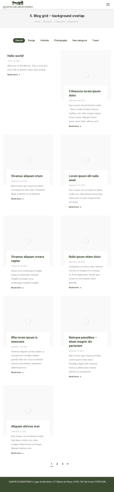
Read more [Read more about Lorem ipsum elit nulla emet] (75, 207)
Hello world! (15, 56)
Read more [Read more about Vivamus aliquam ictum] (17, 199)
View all (19, 40)
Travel (95, 40)
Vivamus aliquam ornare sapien (27, 259)
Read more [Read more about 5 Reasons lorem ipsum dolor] (75, 126)
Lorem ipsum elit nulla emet (84, 178)
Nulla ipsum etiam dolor (85, 257)
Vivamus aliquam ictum (27, 176)
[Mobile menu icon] (108, 4)
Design (31, 40)
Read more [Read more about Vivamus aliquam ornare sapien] (17, 288)
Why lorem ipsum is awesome (24, 339)
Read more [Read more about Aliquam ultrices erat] (17, 453)
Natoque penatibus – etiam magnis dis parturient (83, 342)
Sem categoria (79, 40)
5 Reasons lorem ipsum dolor (85, 93)
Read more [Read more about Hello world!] (13, 74)
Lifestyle (44, 40)
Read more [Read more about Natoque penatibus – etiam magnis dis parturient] (75, 376)
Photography (60, 40)
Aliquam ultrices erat (25, 426)
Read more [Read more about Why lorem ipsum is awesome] (17, 372)
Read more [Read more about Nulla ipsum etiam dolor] (75, 287)
